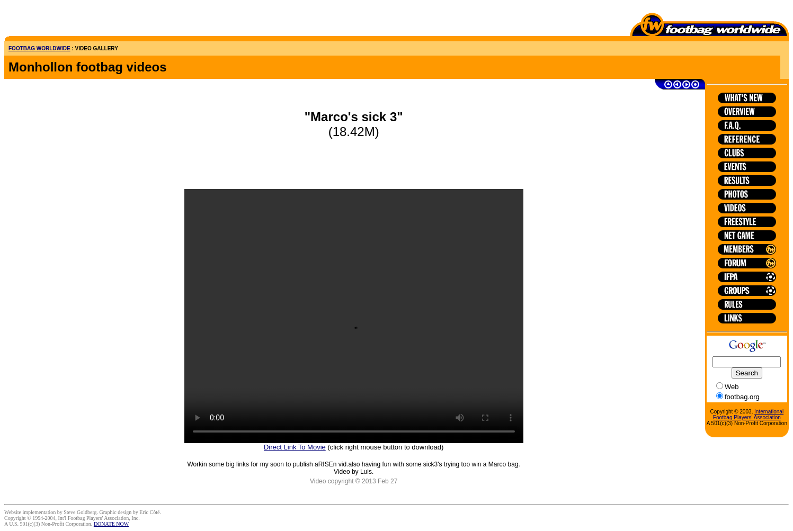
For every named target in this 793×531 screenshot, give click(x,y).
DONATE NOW (111, 524)
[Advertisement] (66, 20)
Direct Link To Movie (295, 447)
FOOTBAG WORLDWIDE (39, 48)
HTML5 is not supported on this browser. (353, 316)
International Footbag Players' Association (748, 414)
